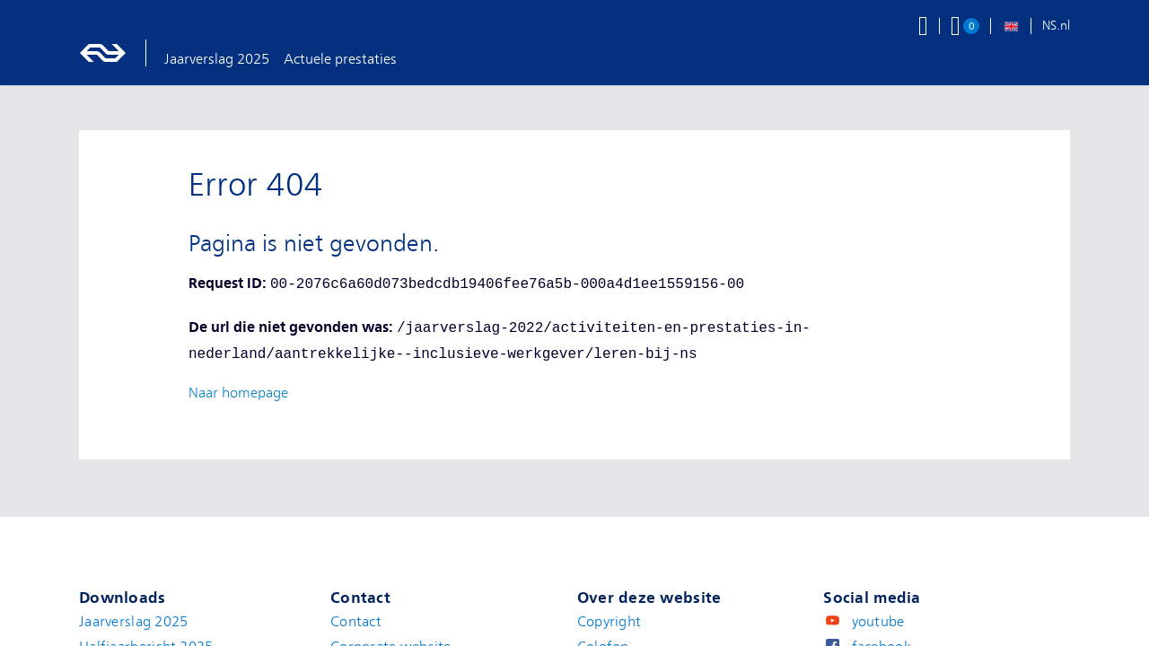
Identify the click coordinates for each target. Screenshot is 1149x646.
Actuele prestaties (340, 59)
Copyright (609, 622)
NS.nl (1056, 25)
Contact (356, 622)
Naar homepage (238, 393)
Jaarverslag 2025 (216, 59)
